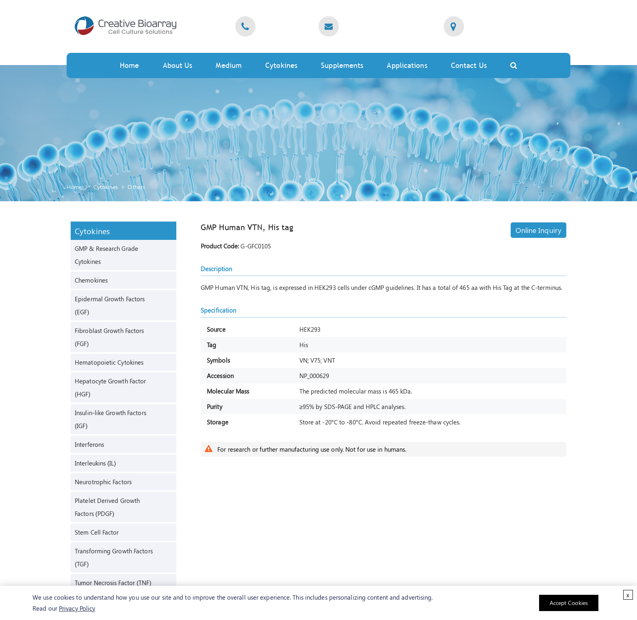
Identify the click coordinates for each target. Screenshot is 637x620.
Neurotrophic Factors (103, 482)
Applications (407, 65)
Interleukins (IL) (95, 463)
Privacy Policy (77, 608)
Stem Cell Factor (97, 532)
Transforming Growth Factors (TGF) (114, 557)
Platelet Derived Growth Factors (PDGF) (107, 507)
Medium (229, 65)
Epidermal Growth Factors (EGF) (110, 305)
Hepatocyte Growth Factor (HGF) (110, 387)
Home (129, 65)
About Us (178, 65)
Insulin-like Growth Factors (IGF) (110, 419)
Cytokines (281, 65)
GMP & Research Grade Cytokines (106, 254)
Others (136, 187)
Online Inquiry (538, 230)
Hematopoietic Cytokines (109, 362)
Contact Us (469, 65)
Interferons (89, 444)
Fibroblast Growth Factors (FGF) (109, 337)
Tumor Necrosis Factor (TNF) (113, 583)
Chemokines (91, 280)
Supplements (342, 65)
